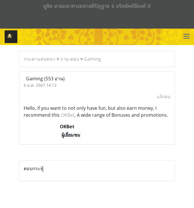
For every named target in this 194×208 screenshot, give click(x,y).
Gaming (92, 59)
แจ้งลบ (163, 96)
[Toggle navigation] (186, 36)
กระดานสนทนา (39, 59)
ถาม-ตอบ (69, 59)
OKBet (67, 115)
